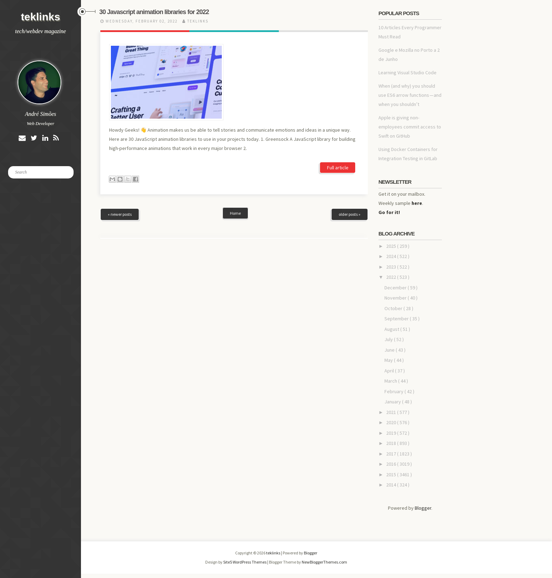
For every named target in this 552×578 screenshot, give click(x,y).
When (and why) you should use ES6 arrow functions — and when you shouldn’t (409, 95)
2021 (391, 412)
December (396, 287)
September (397, 318)
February (394, 391)
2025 (391, 246)
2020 (391, 422)
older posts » (349, 165)
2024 (391, 256)
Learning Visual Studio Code (407, 72)
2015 (391, 474)
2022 (391, 277)
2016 (391, 464)
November (396, 298)
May (389, 360)
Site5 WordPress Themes (245, 562)
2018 (391, 443)
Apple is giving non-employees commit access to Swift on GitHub (409, 126)
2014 (391, 485)
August (392, 329)
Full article (338, 109)
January (393, 401)
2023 (391, 267)
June (390, 350)
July (389, 339)
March (391, 381)
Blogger (423, 508)
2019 (391, 433)
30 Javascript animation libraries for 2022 (154, 11)
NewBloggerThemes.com (324, 562)
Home (235, 164)
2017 (391, 454)
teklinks (40, 17)
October (393, 308)
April (389, 370)
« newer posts (120, 165)
